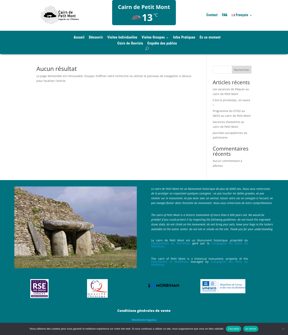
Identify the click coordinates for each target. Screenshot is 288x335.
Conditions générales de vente (144, 310)
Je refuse (250, 328)
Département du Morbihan (170, 243)
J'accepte (233, 328)
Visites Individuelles (122, 38)
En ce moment (210, 38)
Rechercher (241, 70)
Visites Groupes (153, 38)
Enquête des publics (162, 44)
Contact (211, 15)
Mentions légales (144, 320)
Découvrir (96, 38)
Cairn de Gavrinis (130, 44)
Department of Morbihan (169, 262)
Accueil (79, 38)
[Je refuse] (283, 329)
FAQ (224, 15)
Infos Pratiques (184, 38)
